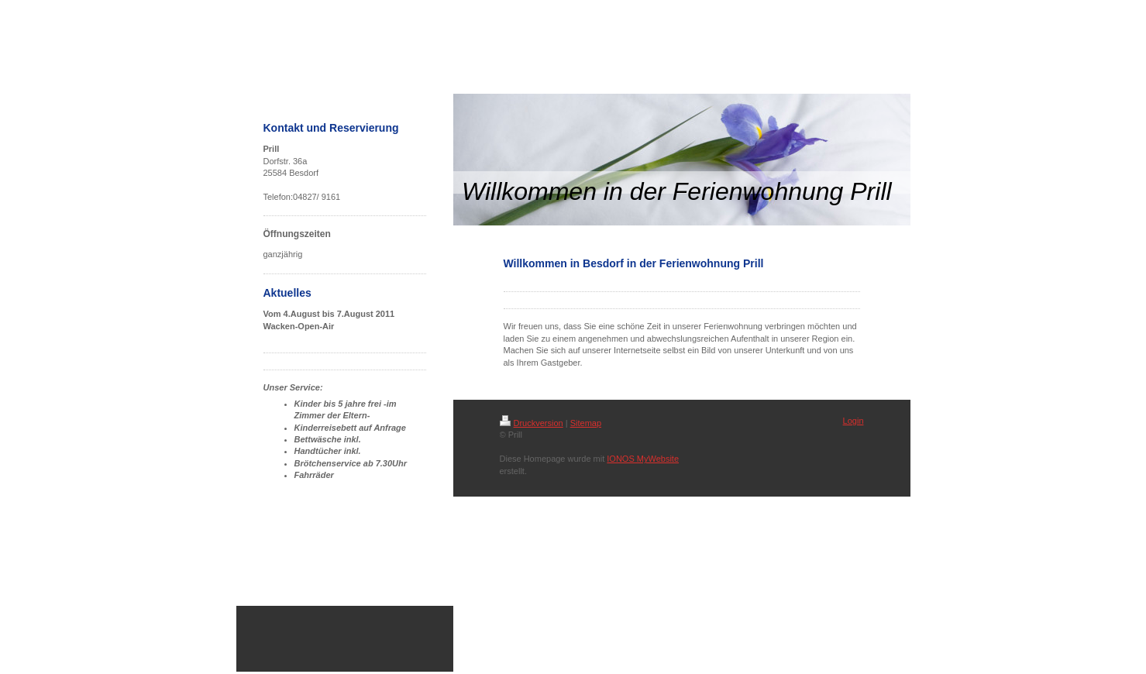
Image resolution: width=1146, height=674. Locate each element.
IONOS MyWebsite (643, 458)
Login (853, 420)
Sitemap (585, 423)
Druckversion (531, 423)
